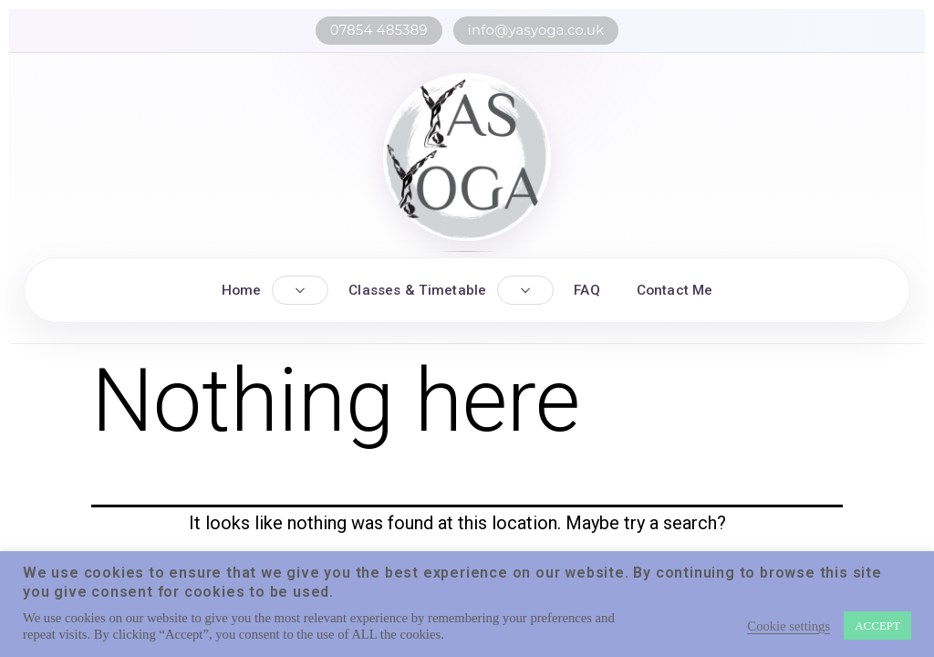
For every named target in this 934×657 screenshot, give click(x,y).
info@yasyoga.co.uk (536, 30)
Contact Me (675, 290)
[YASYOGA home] (467, 157)
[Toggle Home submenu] (300, 290)
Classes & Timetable (417, 290)
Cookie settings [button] (788, 626)
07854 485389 (379, 30)
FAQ (586, 290)
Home (242, 290)
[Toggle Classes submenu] (525, 290)
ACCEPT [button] (877, 625)
